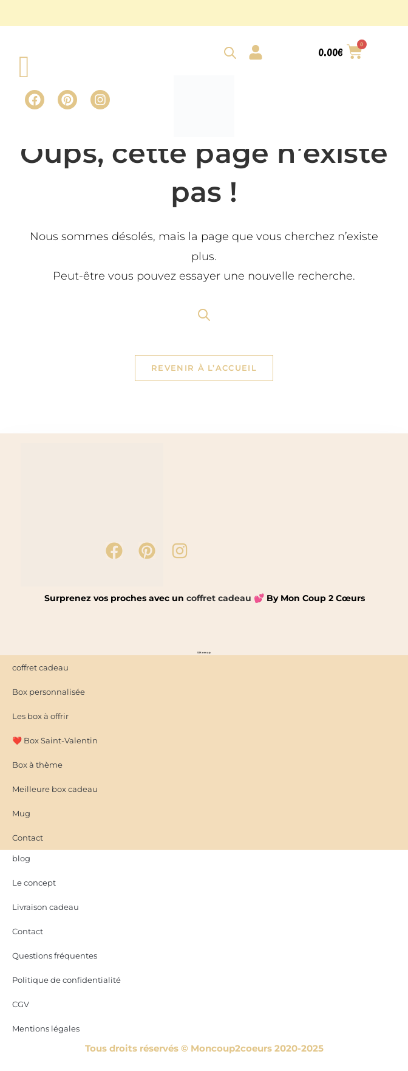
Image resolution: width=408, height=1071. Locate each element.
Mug (21, 816)
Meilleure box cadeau (55, 791)
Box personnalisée (48, 694)
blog (21, 861)
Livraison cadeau (45, 909)
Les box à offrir (40, 718)
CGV (20, 1006)
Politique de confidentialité (66, 982)
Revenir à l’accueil (204, 371)
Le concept (34, 885)
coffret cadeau (218, 600)
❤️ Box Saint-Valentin (55, 743)
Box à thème (37, 767)
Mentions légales (46, 1031)
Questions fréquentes (54, 958)
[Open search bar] (230, 53)
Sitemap (204, 654)
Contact (27, 933)
